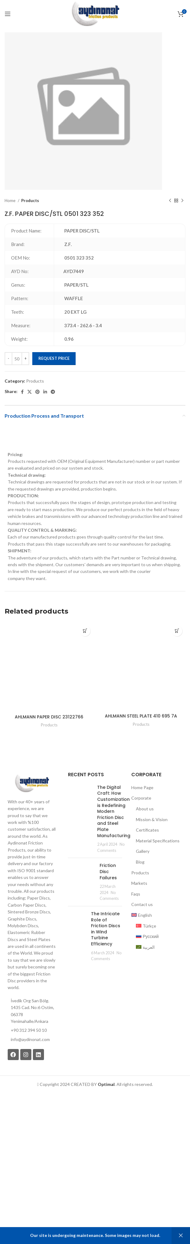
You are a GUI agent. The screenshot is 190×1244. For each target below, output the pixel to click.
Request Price (53, 358)
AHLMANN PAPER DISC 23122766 (49, 717)
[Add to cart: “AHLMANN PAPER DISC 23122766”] (85, 631)
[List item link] (32, 1039)
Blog (140, 861)
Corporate (141, 798)
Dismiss (181, 1235)
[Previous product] (170, 201)
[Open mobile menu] (8, 14)
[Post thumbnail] (80, 819)
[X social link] (30, 392)
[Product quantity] (17, 358)
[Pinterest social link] (38, 392)
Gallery (142, 851)
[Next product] (182, 201)
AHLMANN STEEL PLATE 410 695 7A (141, 716)
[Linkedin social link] (45, 392)
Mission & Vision (152, 819)
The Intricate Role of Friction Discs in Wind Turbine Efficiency (105, 929)
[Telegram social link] (53, 392)
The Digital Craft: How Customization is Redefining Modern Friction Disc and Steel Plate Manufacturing (113, 811)
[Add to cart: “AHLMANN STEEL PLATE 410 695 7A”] (177, 631)
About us (145, 808)
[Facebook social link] (22, 392)
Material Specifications (158, 840)
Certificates (147, 830)
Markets (139, 883)
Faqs (135, 893)
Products (30, 200)
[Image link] (32, 782)
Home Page (142, 787)
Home (10, 200)
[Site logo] (94, 13)
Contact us (142, 904)
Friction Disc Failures (108, 871)
